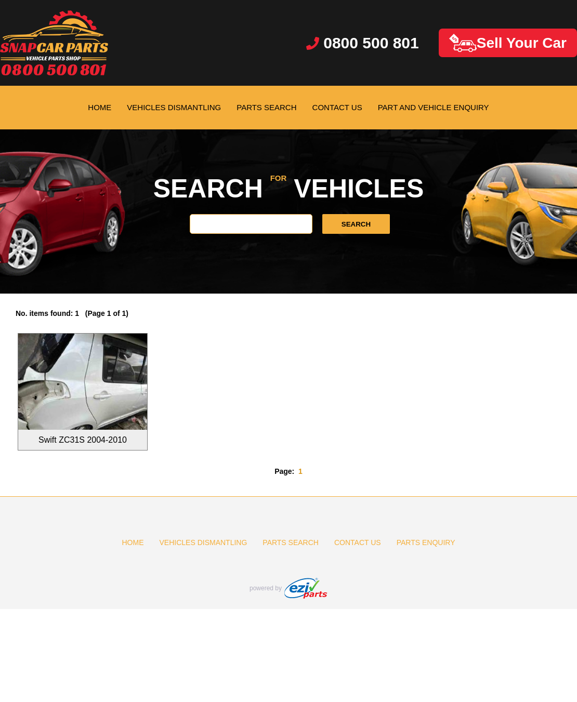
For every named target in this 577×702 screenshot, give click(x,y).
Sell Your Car (508, 43)
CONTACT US (337, 107)
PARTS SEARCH (266, 107)
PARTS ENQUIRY (426, 542)
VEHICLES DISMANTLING (174, 107)
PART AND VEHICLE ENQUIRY (433, 107)
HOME (99, 107)
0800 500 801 (362, 42)
